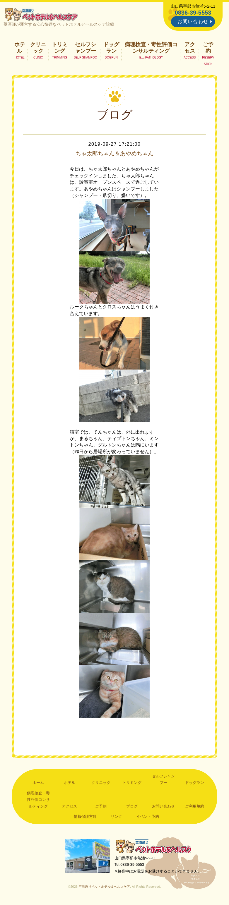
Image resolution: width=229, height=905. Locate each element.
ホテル (19, 48)
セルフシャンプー (85, 48)
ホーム (38, 784)
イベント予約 (147, 817)
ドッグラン (111, 48)
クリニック (38, 48)
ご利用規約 (194, 807)
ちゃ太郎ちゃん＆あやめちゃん (114, 155)
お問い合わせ (193, 21)
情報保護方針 (85, 817)
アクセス (189, 48)
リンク (116, 817)
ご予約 (208, 48)
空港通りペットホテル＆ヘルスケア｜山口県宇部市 (42, 14)
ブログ (132, 807)
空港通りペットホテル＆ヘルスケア (155, 847)
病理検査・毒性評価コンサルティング (151, 48)
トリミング (60, 48)
